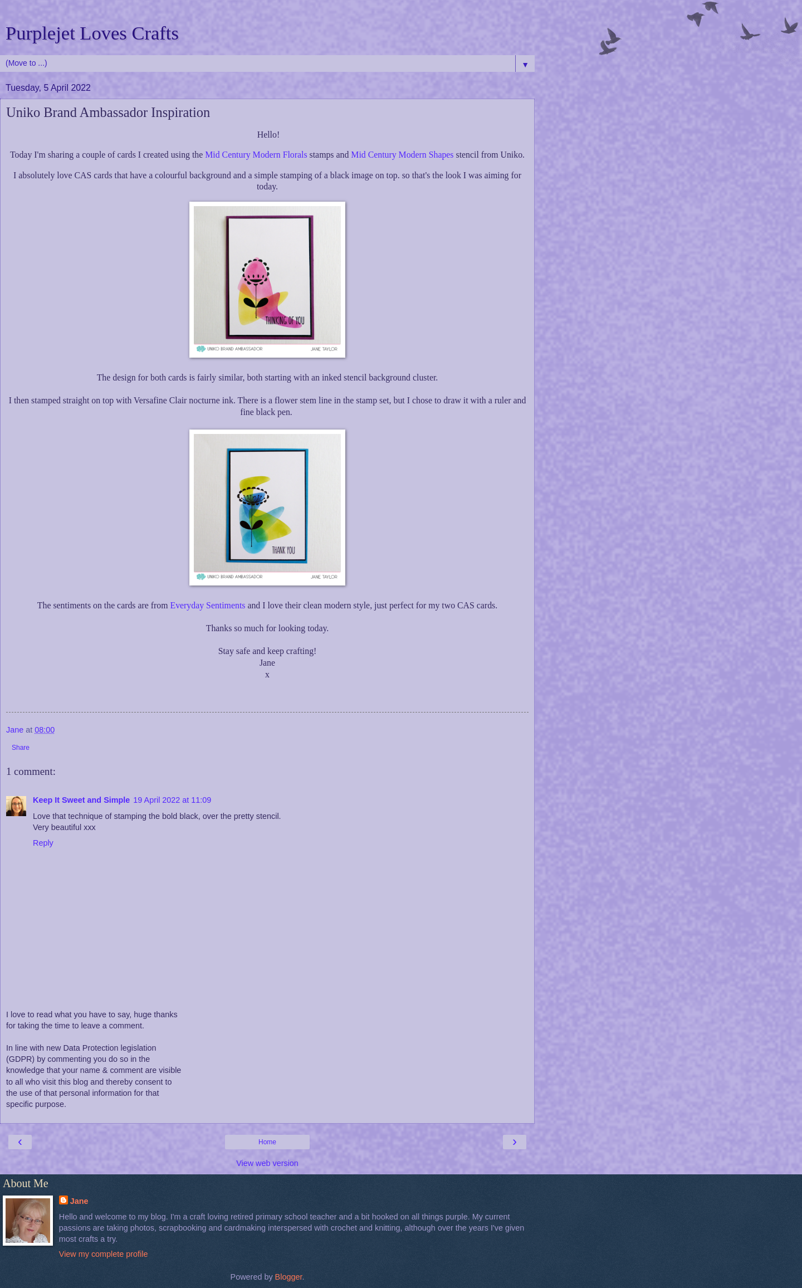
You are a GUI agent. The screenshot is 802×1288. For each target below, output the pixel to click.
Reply (43, 842)
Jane (79, 1201)
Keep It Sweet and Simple (81, 800)
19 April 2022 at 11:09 (172, 800)
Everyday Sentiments (208, 605)
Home (267, 1142)
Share (21, 748)
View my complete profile (103, 1254)
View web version (267, 1163)
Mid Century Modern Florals (256, 154)
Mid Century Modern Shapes (403, 154)
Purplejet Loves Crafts (92, 32)
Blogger (288, 1276)
